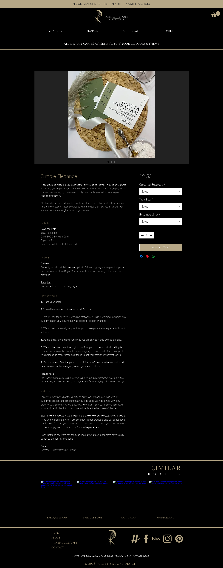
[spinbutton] (146, 235)
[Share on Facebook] (141, 256)
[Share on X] (159, 256)
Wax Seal (146, 199)
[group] (111, 501)
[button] (215, 14)
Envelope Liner (149, 214)
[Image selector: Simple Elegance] (108, 161)
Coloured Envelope (152, 184)
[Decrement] (142, 235)
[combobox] (160, 191)
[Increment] (151, 235)
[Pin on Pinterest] (147, 256)
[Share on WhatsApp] (153, 256)
